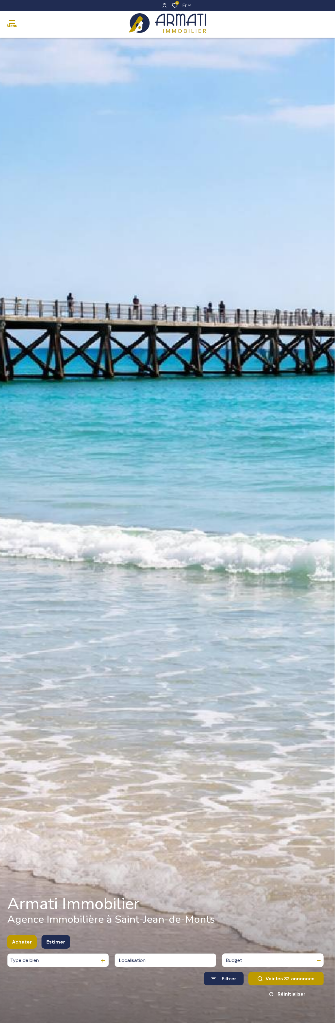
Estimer (55, 950)
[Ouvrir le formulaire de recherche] (224, 986)
